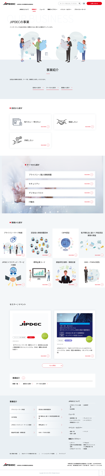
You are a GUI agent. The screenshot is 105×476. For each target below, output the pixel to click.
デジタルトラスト (36, 192)
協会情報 (72, 409)
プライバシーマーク (79, 9)
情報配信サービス (74, 422)
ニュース (42, 9)
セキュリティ (34, 183)
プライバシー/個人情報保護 (40, 174)
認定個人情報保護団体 (39, 232)
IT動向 (31, 201)
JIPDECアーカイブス (75, 449)
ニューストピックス (75, 420)
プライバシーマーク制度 (13, 232)
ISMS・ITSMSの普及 (92, 262)
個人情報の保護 (13, 453)
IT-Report (86, 442)
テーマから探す (41, 384)
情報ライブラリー (52, 9)
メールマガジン (88, 420)
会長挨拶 (86, 405)
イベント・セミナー (65, 9)
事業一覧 (15, 384)
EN (84, 3)
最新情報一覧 (73, 418)
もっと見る (52, 365)
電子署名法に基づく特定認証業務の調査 (92, 234)
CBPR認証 (65, 232)
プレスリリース (87, 418)
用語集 (85, 449)
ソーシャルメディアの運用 (48, 453)
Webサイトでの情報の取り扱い (29, 453)
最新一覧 (72, 431)
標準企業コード (39, 262)
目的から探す (27, 384)
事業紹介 (34, 9)
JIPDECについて (24, 9)
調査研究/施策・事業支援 (65, 262)
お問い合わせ (94, 3)
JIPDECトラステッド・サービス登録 (13, 263)
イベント (86, 431)
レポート (72, 442)
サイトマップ (62, 453)
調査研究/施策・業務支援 (18, 432)
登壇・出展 (73, 433)
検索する (79, 3)
